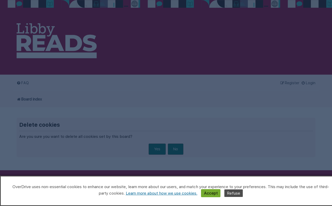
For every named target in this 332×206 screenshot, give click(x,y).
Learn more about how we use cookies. (161, 193)
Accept (211, 193)
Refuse (233, 193)
